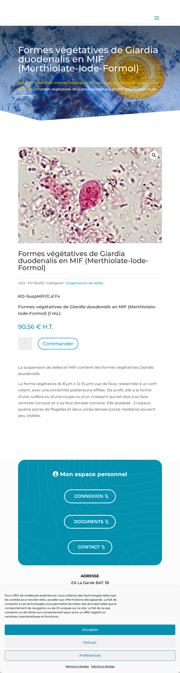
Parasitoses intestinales (112, 95)
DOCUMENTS (88, 533)
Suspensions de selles (84, 295)
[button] (154, 167)
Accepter (90, 629)
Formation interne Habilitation (61, 95)
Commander (58, 355)
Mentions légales (77, 666)
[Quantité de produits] (25, 355)
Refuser (90, 642)
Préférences (90, 655)
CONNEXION (88, 508)
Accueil (24, 95)
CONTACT (89, 559)
